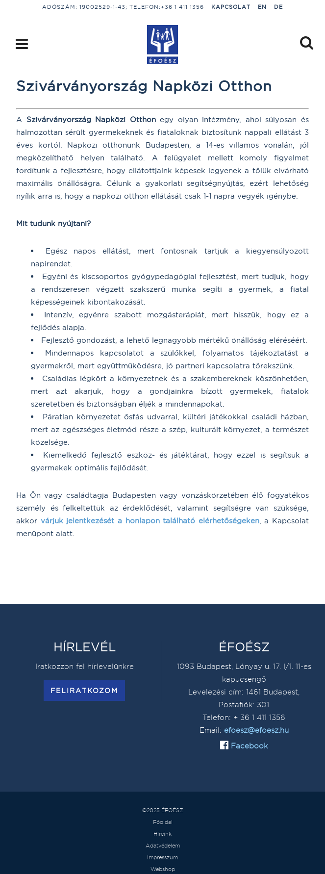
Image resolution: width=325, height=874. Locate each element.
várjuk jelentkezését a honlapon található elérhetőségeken (150, 520)
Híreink (162, 833)
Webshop (162, 869)
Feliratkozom (84, 690)
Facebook (248, 745)
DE (278, 6)
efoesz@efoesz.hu (256, 730)
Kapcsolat (230, 6)
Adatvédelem (163, 845)
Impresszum (162, 857)
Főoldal (163, 822)
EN (262, 6)
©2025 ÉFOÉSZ (162, 810)
